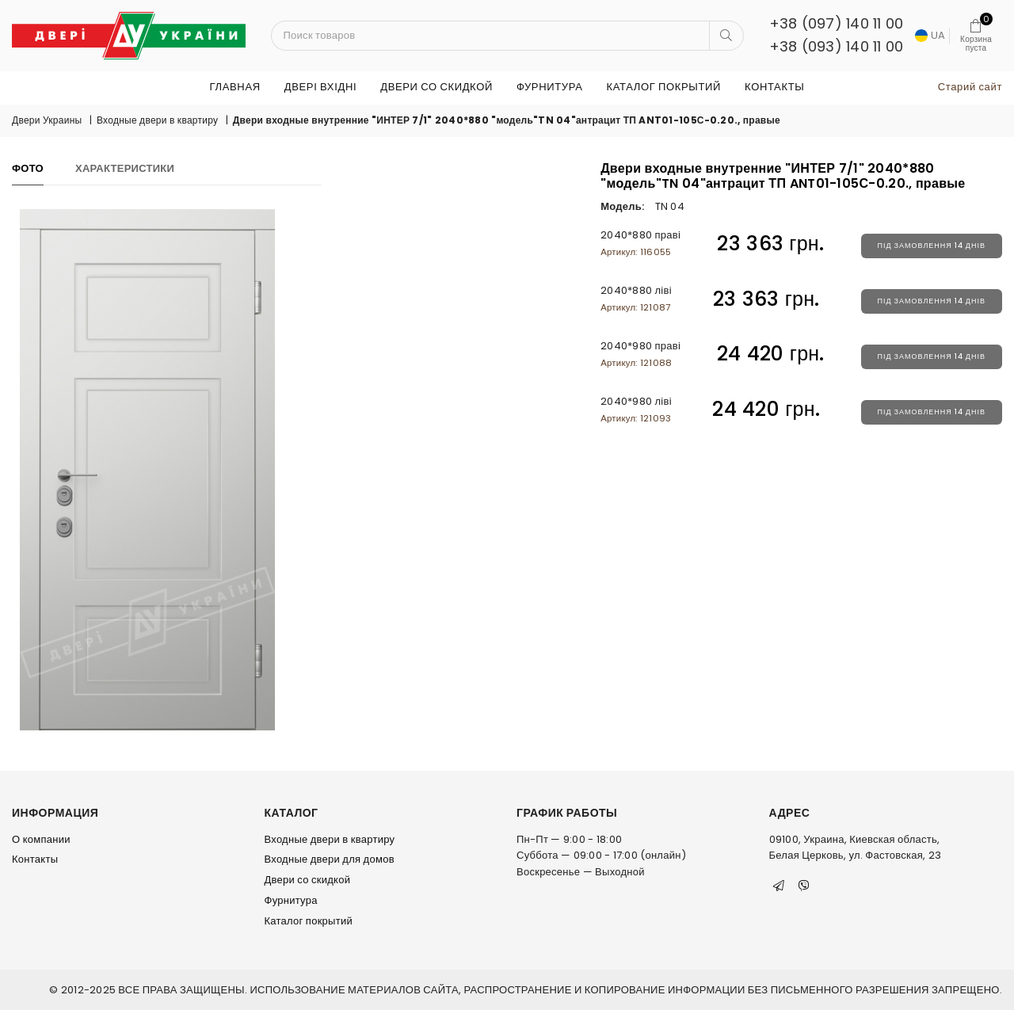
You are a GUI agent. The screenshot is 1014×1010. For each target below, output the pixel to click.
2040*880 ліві (636, 298)
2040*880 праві (640, 242)
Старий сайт (970, 86)
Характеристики (124, 168)
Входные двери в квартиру (157, 120)
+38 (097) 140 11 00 (836, 23)
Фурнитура (549, 86)
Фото (28, 168)
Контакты (774, 86)
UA (930, 35)
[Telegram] (778, 885)
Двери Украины (47, 120)
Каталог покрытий (663, 86)
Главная (235, 86)
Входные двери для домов (330, 859)
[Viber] (804, 885)
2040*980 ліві (636, 409)
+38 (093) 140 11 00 (836, 46)
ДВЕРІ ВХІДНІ (320, 86)
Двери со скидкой (436, 86)
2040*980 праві (640, 353)
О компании (41, 839)
